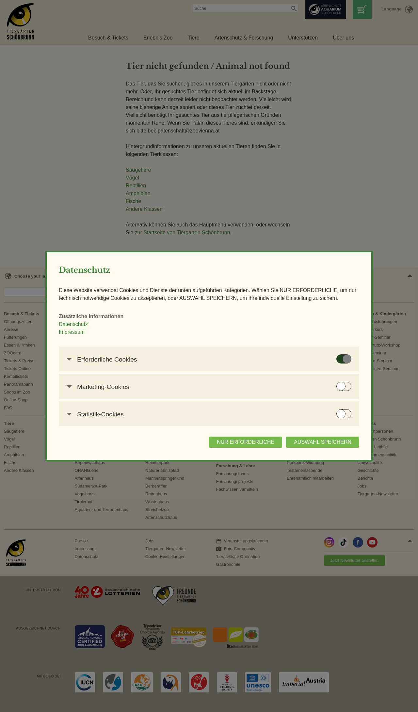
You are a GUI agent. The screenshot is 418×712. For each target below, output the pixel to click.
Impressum (89, 336)
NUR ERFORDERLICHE (228, 446)
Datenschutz (90, 328)
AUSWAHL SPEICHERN (305, 446)
